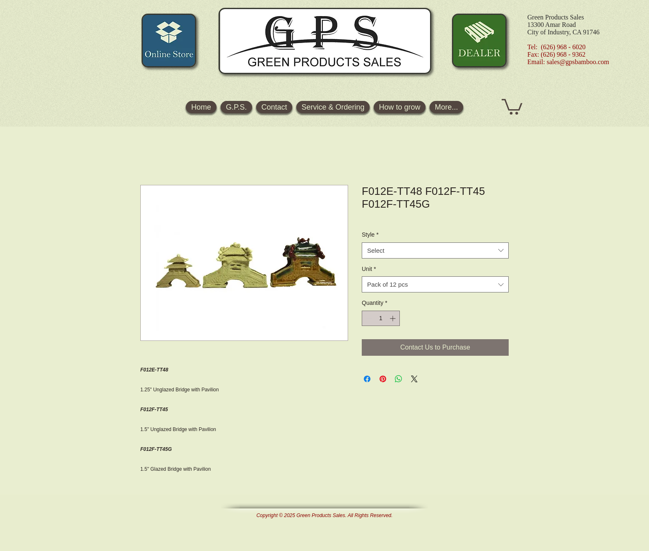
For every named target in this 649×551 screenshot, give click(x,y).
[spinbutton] (380, 318)
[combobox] (435, 250)
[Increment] (393, 318)
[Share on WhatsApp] (399, 379)
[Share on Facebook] (367, 379)
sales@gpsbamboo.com (578, 61)
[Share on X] (414, 379)
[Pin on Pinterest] (383, 379)
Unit (369, 269)
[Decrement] (368, 318)
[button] (512, 106)
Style (370, 234)
